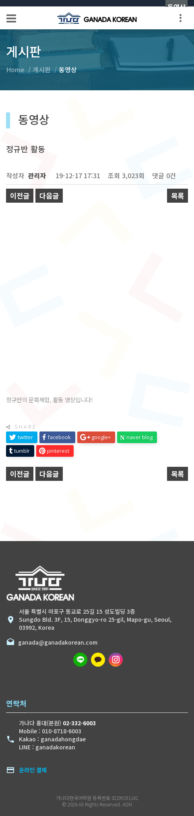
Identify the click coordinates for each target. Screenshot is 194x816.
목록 (177, 196)
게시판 (42, 69)
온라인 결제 (33, 770)
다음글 (49, 196)
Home (15, 69)
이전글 (19, 196)
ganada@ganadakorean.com (56, 642)
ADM (127, 804)
